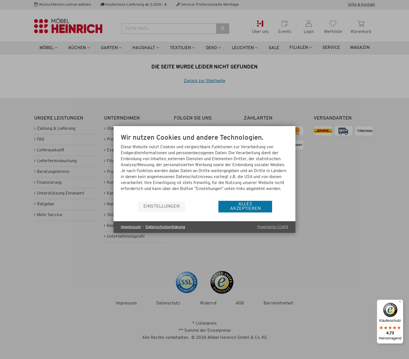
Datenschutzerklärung (165, 227)
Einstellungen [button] (161, 206)
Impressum (131, 227)
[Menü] (400, 303)
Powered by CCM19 (272, 227)
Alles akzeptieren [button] (245, 206)
